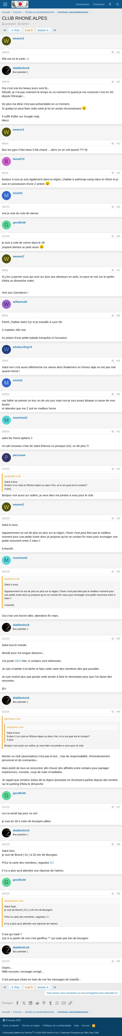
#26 (118, 236)
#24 (118, 173)
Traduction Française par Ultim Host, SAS (80, 1032)
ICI (52, 862)
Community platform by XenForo (31, 1032)
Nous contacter (11, 1025)
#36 (118, 711)
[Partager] (112, 52)
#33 (118, 518)
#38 (118, 844)
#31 (118, 431)
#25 (118, 207)
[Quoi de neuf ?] (110, 4)
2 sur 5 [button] (29, 30)
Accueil (86, 1025)
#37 (118, 807)
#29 (118, 360)
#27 (118, 270)
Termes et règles (31, 1025)
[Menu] (5, 4)
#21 (118, 52)
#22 (118, 81)
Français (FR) (12, 1020)
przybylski (10, 23)
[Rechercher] (117, 4)
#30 (118, 394)
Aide (76, 1025)
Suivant (43, 30)
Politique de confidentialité (57, 1025)
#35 (118, 638)
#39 (118, 893)
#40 (118, 961)
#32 (118, 469)
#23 (118, 143)
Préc (15, 30)
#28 (118, 315)
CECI (18, 660)
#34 (118, 571)
